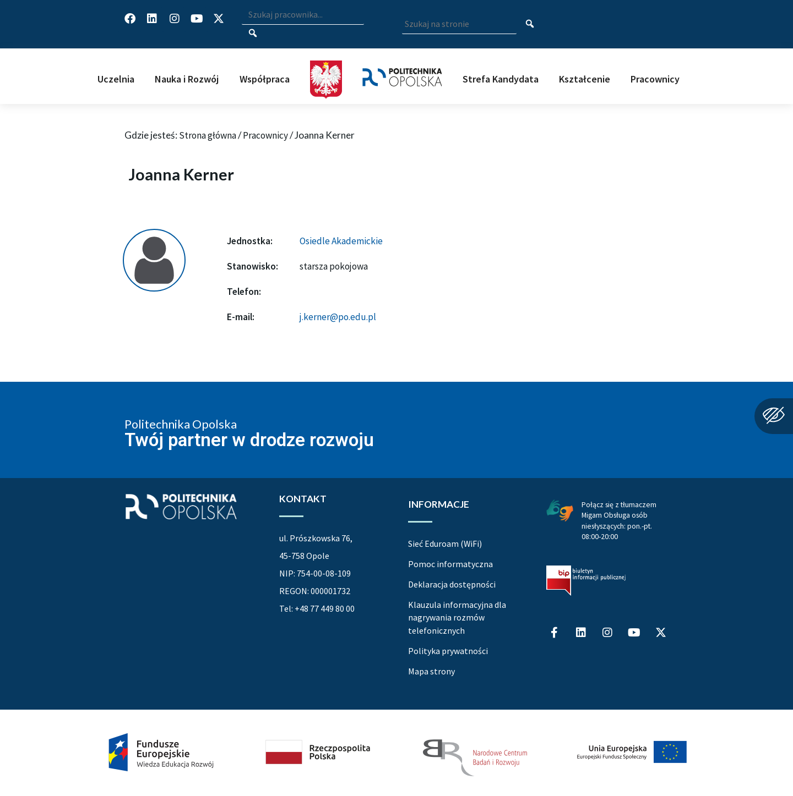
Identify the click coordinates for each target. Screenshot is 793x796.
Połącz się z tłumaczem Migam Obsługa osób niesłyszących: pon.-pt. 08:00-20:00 (619, 520)
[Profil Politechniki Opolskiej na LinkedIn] (152, 19)
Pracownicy (265, 135)
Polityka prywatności (448, 650)
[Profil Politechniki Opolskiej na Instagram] (174, 19)
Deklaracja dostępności (452, 584)
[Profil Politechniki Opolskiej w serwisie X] (218, 19)
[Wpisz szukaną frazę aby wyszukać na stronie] (459, 24)
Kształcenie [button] (584, 79)
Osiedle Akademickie (341, 241)
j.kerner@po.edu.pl (338, 317)
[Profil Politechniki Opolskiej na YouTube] (196, 19)
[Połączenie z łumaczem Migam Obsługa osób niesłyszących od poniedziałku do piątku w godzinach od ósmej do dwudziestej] (559, 509)
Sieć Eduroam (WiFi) (445, 543)
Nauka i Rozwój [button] (187, 79)
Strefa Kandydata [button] (501, 79)
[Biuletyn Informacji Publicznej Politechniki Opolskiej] (586, 581)
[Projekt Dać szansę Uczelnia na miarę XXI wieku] (396, 752)
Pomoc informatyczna (450, 563)
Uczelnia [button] (115, 79)
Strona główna (207, 135)
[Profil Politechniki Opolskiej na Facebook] (130, 19)
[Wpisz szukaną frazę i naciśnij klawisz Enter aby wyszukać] (303, 15)
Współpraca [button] (265, 79)
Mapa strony (431, 671)
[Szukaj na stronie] (530, 24)
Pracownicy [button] (655, 79)
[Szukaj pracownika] (253, 34)
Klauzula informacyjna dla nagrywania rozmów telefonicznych (457, 617)
